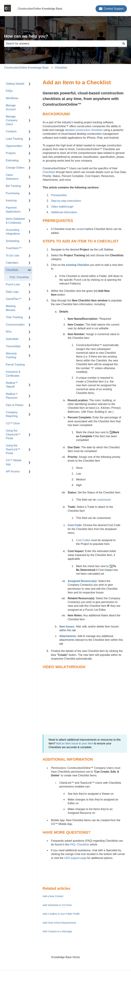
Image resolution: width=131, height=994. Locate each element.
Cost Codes (83, 540)
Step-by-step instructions (66, 200)
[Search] (123, 43)
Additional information (64, 212)
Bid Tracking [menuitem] (13, 185)
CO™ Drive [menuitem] (13, 423)
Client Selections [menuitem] (12, 177)
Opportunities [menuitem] (14, 145)
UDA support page (75, 858)
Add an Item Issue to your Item (74, 743)
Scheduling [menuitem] (12, 241)
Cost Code (74, 525)
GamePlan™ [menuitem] (13, 298)
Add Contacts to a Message (57, 931)
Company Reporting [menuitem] (12, 414)
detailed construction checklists (84, 130)
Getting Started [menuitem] (15, 83)
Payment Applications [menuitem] (13, 209)
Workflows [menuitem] (12, 98)
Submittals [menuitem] (12, 338)
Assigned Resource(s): (82, 581)
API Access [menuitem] (13, 471)
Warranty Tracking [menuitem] (11, 355)
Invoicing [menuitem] (11, 200)
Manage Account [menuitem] (11, 107)
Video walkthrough (62, 206)
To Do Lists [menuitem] (12, 255)
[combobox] (62, 43)
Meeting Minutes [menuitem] (11, 308)
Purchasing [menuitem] (12, 193)
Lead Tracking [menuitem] (14, 138)
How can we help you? (26, 36)
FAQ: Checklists (79, 844)
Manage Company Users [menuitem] (11, 120)
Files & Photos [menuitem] (14, 405)
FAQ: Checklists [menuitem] (19, 277)
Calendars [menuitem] (12, 262)
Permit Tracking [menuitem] (15, 364)
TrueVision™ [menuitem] (13, 248)
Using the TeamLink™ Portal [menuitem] (13, 449)
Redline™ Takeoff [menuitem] (12, 384)
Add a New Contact (53, 896)
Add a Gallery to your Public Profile (61, 913)
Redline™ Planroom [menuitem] (12, 396)
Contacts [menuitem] (11, 131)
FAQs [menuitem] (9, 90)
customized (104, 499)
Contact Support (111, 8)
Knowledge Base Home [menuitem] (65, 957)
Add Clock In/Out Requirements (59, 922)
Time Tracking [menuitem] (14, 317)
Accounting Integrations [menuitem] (13, 231)
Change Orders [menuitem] (15, 167)
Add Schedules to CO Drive (57, 905)
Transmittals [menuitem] (13, 346)
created (80, 229)
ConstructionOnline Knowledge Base (40, 8)
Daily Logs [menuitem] (12, 291)
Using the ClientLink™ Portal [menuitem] (13, 434)
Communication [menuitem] (15, 324)
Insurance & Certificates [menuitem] (13, 373)
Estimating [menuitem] (12, 160)
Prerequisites (59, 195)
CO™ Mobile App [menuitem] (13, 462)
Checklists (61, 67)
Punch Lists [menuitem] (13, 284)
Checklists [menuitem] (12, 269)
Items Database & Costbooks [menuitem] (15, 220)
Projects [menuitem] (11, 153)
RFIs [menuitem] (9, 331)
